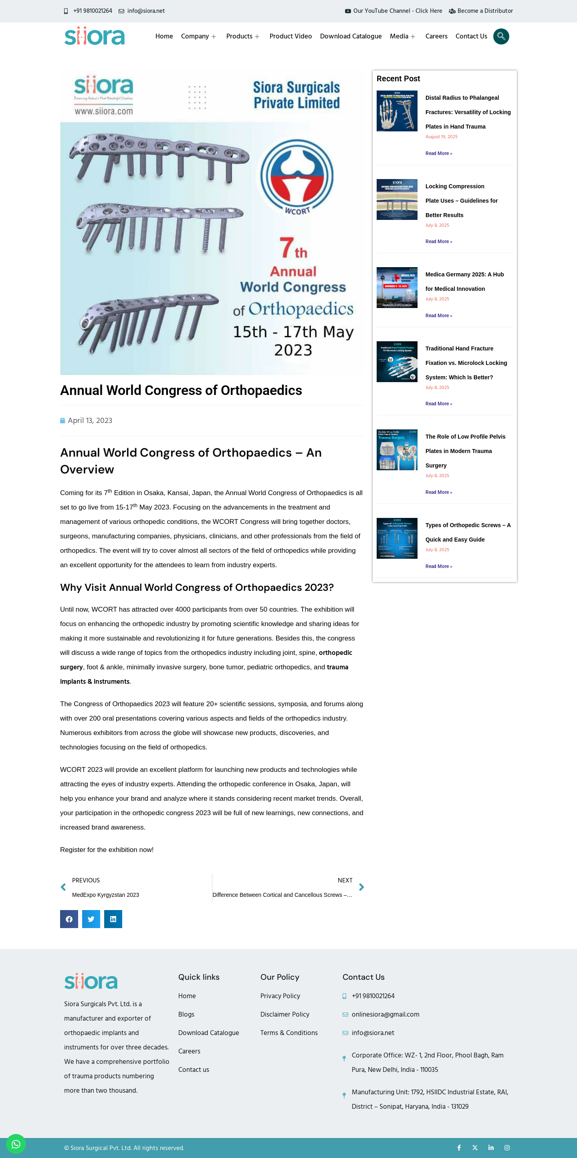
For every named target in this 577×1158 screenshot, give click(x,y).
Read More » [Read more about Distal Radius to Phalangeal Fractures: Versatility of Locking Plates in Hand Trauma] (439, 153)
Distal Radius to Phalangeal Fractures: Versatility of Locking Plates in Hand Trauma (468, 112)
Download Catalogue (351, 36)
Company (198, 36)
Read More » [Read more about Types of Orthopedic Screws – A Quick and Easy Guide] (439, 566)
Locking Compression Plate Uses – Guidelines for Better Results (462, 200)
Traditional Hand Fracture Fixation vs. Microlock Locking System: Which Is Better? (466, 363)
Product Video (291, 36)
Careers (437, 36)
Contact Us (471, 36)
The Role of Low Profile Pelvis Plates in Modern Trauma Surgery (466, 451)
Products (242, 36)
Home (164, 36)
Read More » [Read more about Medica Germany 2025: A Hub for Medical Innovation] (439, 315)
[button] (69, 919)
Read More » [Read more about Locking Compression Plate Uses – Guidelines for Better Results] (439, 241)
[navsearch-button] (501, 36)
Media (402, 36)
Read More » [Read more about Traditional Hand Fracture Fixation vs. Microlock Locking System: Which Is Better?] (439, 404)
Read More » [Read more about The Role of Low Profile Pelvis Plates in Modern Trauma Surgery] (439, 492)
